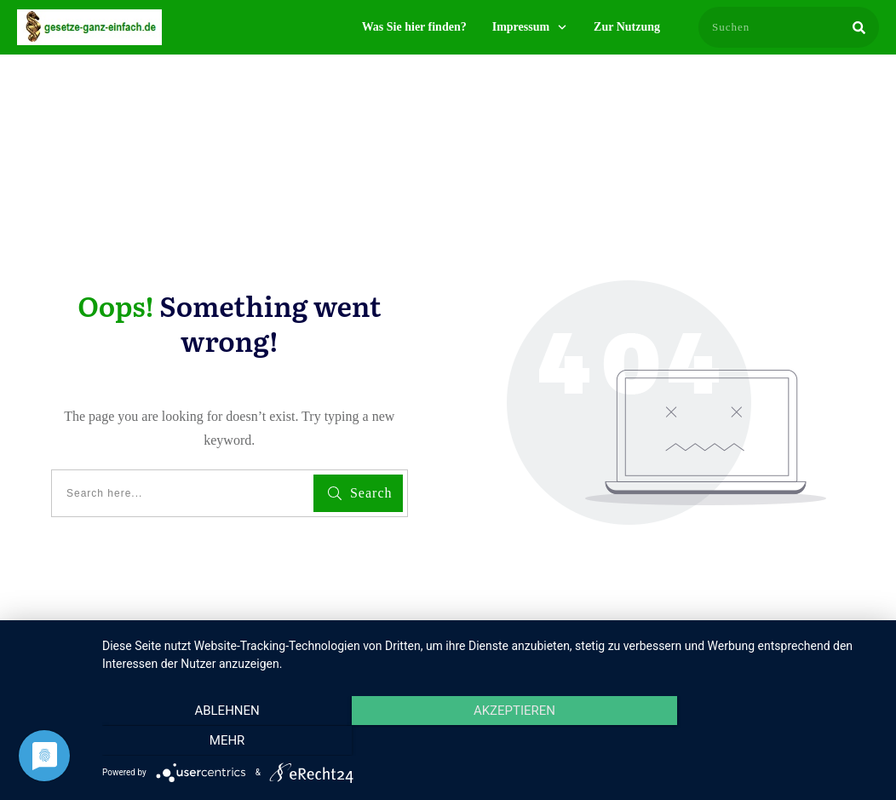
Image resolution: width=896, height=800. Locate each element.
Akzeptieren (490, 741)
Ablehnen (219, 741)
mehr (762, 741)
